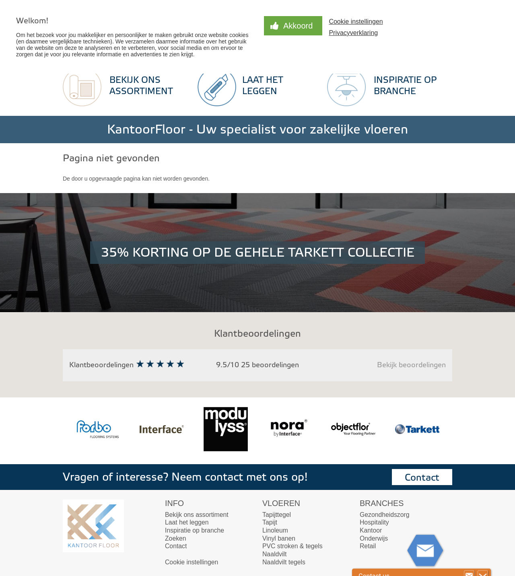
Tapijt (269, 522)
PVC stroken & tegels (292, 546)
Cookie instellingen (356, 21)
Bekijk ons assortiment (197, 514)
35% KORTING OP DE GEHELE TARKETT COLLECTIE (257, 252)
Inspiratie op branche (194, 530)
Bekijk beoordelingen (411, 365)
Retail (368, 546)
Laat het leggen (187, 522)
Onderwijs (374, 538)
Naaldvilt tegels (283, 562)
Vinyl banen (278, 538)
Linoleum (275, 530)
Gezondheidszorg (384, 514)
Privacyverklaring (353, 32)
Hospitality (374, 522)
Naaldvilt (274, 554)
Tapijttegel (276, 514)
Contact (422, 477)
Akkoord (298, 25)
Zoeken (175, 538)
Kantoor (371, 530)
